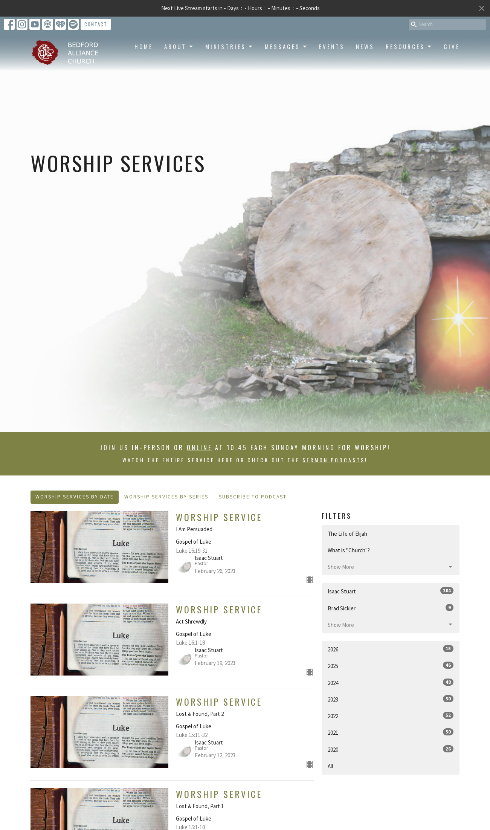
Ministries (229, 46)
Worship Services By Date (74, 497)
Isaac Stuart (391, 591)
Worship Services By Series (166, 497)
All (330, 766)
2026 (391, 649)
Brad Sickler (391, 608)
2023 (391, 699)
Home (143, 46)
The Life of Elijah (347, 533)
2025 (391, 666)
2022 (391, 716)
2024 (391, 682)
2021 (391, 732)
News (365, 46)
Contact (95, 24)
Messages (286, 46)
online (199, 447)
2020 (391, 749)
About (179, 46)
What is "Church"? (349, 550)
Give (452, 46)
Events (332, 46)
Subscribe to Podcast (253, 497)
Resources (409, 46)
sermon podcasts (333, 460)
